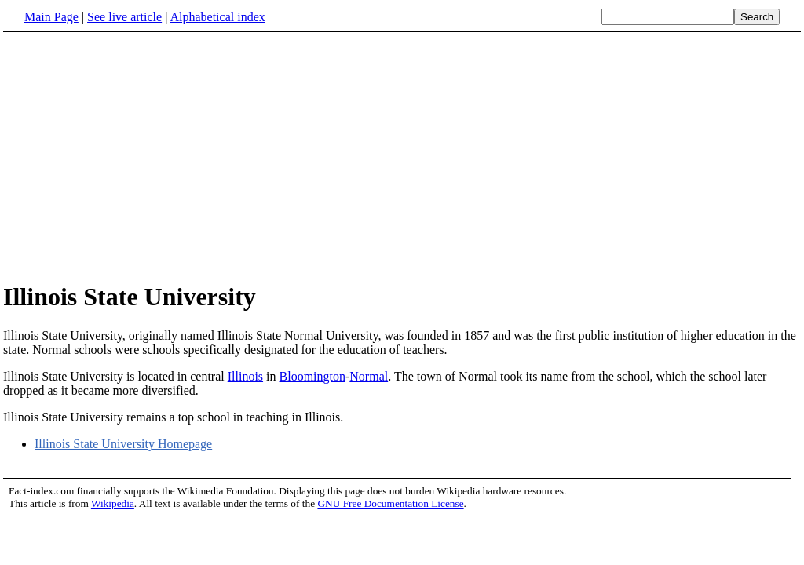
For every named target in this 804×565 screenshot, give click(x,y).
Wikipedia (112, 503)
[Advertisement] (135, 156)
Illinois (245, 376)
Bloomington (312, 376)
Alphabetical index (217, 17)
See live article (124, 17)
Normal (368, 376)
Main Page (51, 17)
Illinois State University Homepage (123, 443)
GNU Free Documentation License (390, 503)
